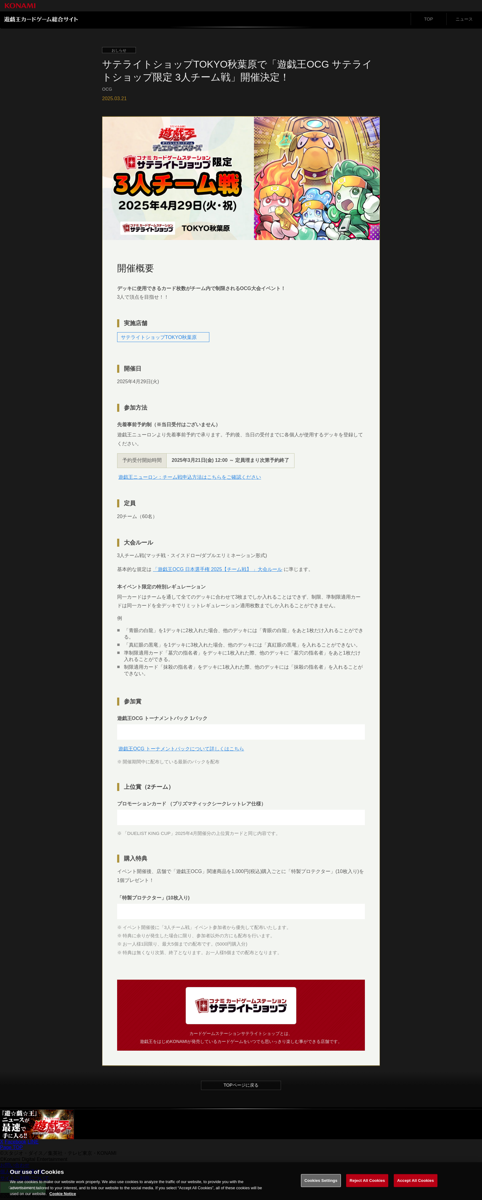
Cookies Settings (321, 1183)
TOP (428, 19)
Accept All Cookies (415, 1183)
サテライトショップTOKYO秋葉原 (159, 337)
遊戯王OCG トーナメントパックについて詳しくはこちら (182, 749)
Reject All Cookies (367, 1183)
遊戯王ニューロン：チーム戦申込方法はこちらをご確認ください (190, 477)
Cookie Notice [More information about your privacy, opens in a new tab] (62, 1196)
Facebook (15, 1142)
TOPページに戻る (240, 1086)
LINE (33, 1142)
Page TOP (11, 1148)
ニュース (464, 19)
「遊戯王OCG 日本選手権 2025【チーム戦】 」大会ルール (218, 569)
